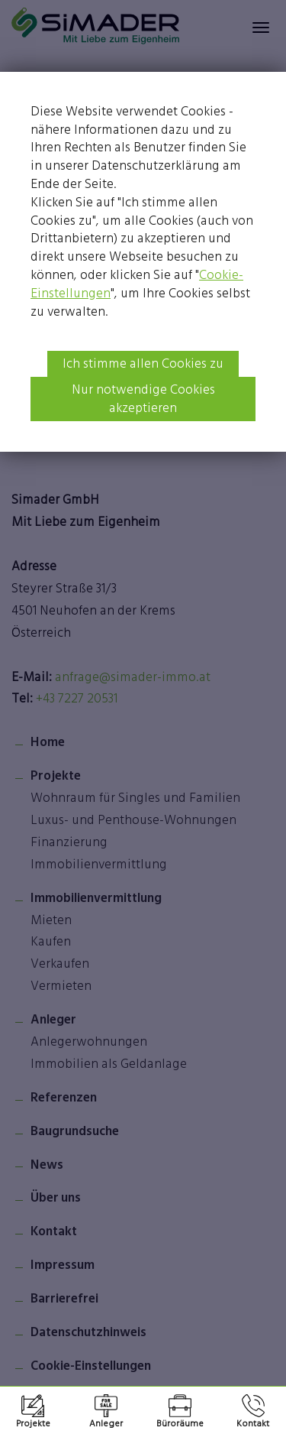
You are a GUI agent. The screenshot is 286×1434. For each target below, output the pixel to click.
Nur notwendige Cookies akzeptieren (143, 398)
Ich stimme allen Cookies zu (143, 363)
